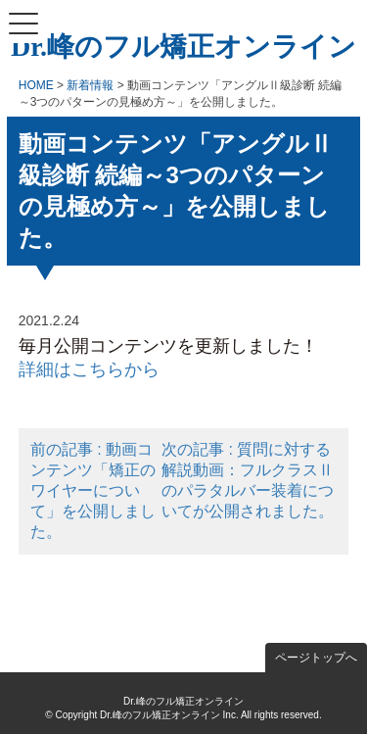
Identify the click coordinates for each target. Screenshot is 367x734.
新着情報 (90, 85)
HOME (36, 85)
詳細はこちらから (89, 369)
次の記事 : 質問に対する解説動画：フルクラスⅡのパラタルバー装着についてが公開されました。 (247, 480)
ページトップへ (316, 657)
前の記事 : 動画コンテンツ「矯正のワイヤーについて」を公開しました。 (93, 490)
